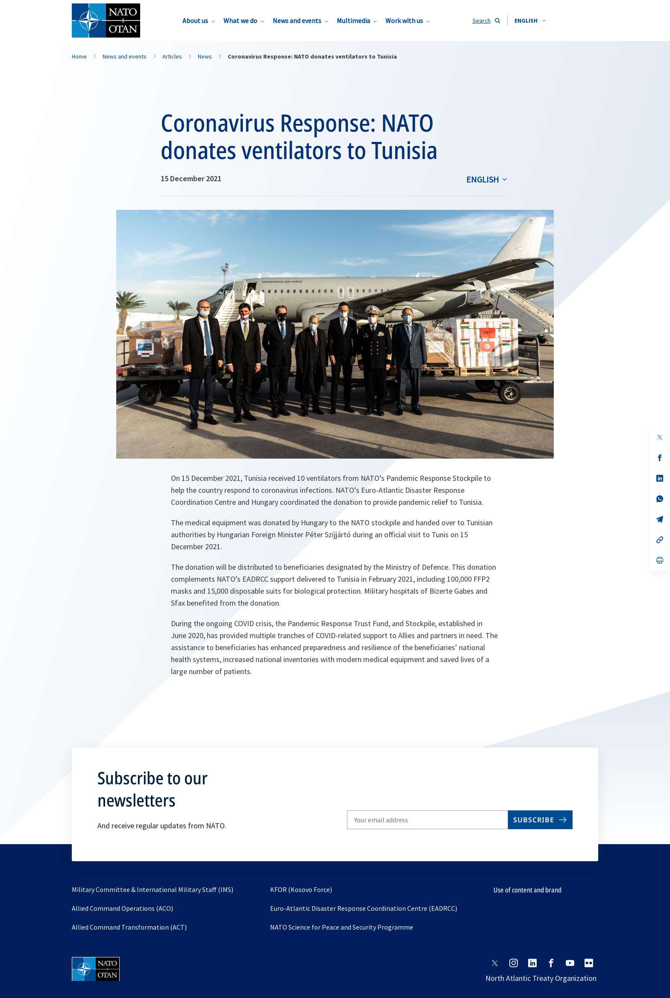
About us (195, 20)
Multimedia (353, 20)
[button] (530, 20)
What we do (240, 20)
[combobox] (530, 20)
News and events (297, 20)
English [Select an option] (482, 179)
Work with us (404, 20)
